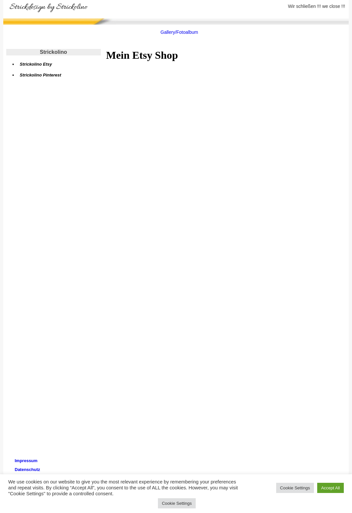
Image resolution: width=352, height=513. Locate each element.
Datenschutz (27, 469)
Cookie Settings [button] (295, 487)
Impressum (26, 460)
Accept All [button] (330, 487)
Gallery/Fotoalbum (179, 32)
